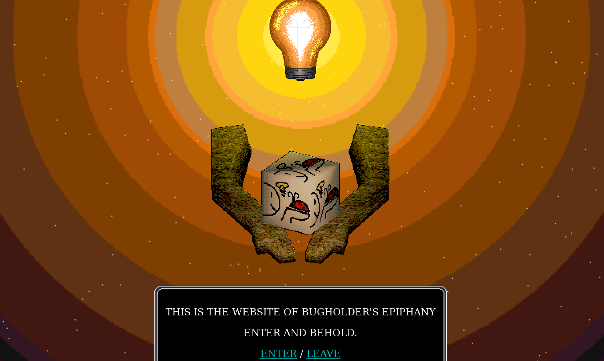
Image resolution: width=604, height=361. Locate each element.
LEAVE (323, 353)
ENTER (278, 353)
